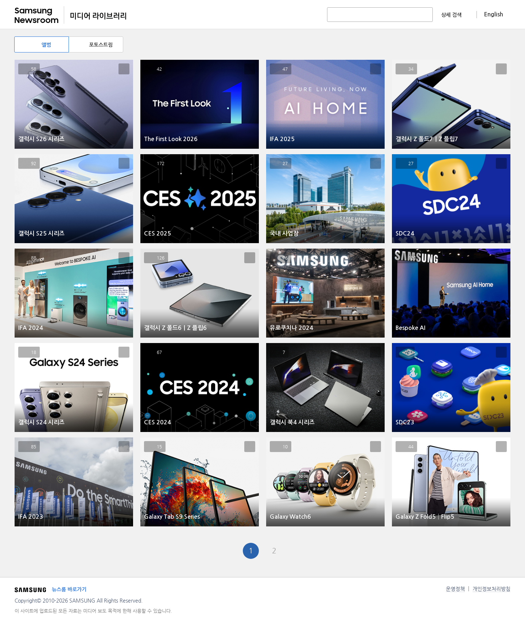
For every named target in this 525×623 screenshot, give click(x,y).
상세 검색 (451, 14)
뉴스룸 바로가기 (69, 589)
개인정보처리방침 (491, 589)
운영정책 (455, 589)
